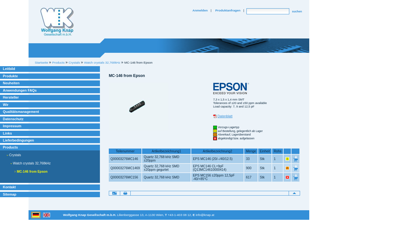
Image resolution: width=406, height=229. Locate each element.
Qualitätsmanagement (21, 112)
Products (10, 147)
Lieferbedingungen (18, 140)
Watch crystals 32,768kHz (102, 62)
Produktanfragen (227, 10)
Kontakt (9, 187)
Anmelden (200, 10)
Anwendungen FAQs (20, 90)
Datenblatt (225, 116)
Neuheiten (11, 83)
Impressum (12, 126)
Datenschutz (13, 119)
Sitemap (9, 194)
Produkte (10, 76)
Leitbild (9, 69)
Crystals (14, 155)
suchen (297, 11)
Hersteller (11, 97)
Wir (5, 105)
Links (7, 133)
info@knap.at (205, 215)
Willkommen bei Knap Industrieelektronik (57, 22)
